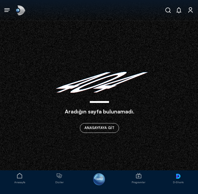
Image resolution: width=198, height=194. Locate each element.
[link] (19, 10)
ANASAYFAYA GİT (99, 128)
